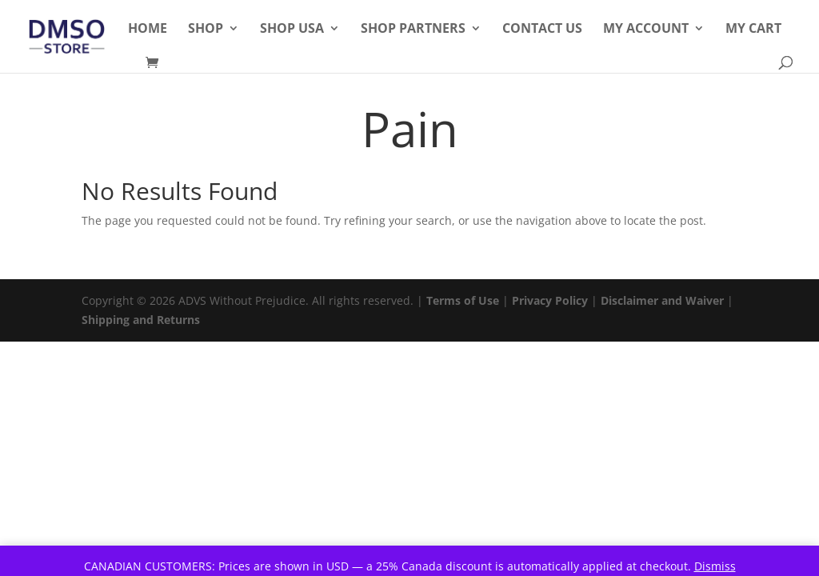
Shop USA (292, 29)
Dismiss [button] (715, 566)
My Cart (753, 29)
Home (147, 29)
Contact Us (542, 29)
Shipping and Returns (141, 319)
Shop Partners (413, 29)
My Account (646, 29)
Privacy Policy (550, 300)
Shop (205, 29)
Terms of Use (462, 300)
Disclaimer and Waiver (662, 300)
